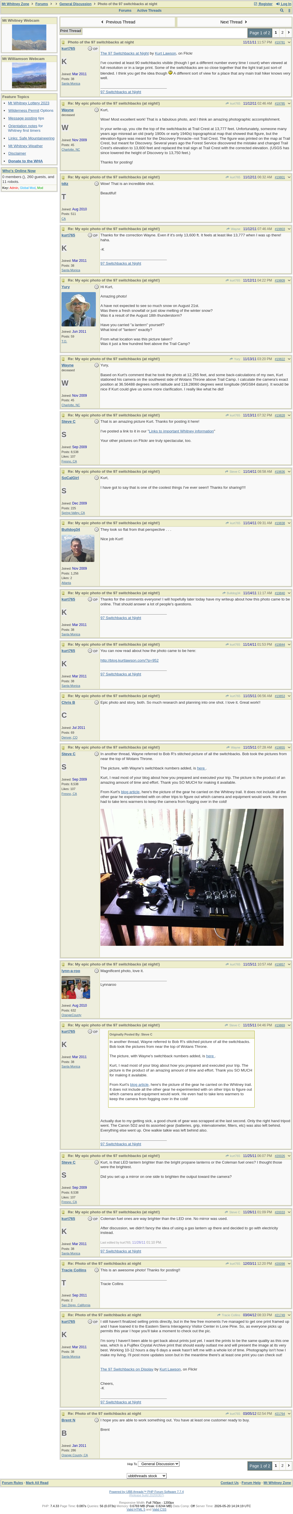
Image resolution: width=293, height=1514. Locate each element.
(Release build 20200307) (146, 1495)
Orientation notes (22, 126)
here (201, 768)
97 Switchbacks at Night (120, 92)
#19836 (280, 471)
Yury (234, 359)
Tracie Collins (228, 1315)
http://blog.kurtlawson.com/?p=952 (129, 660)
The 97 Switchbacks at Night (124, 53)
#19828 (280, 415)
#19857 (280, 964)
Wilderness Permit (23, 110)
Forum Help (251, 1483)
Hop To (132, 1464)
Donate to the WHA (25, 161)
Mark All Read (37, 1483)
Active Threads (149, 11)
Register (263, 4)
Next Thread (234, 22)
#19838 (280, 523)
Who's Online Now (18, 171)
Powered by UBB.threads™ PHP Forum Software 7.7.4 (146, 1491)
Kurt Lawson (165, 53)
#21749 (280, 1315)
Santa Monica (71, 83)
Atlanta (66, 583)
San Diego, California (76, 1305)
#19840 (280, 593)
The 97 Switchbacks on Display (126, 1369)
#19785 (280, 103)
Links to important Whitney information (181, 431)
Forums (41, 4)
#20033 (280, 1212)
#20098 (280, 1263)
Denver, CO (70, 737)
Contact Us (230, 1483)
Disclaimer (17, 153)
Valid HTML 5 (135, 1509)
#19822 (280, 359)
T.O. (64, 341)
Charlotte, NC (71, 149)
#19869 (280, 1025)
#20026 (280, 1156)
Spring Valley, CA (73, 512)
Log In (283, 4)
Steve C (232, 471)
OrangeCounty (71, 1015)
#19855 (280, 747)
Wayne (233, 229)
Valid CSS (159, 1509)
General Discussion (76, 4)
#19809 (280, 280)
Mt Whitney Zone (15, 4)
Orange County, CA (75, 1455)
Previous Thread (117, 22)
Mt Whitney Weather (25, 146)
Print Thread (70, 31)
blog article (130, 792)
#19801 (280, 177)
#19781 (280, 42)
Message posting (22, 118)
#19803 (280, 229)
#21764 (280, 1413)
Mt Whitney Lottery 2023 (28, 103)
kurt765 (232, 103)
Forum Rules (12, 1483)
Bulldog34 (231, 593)
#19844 (280, 644)
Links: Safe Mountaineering (31, 138)
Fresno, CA (69, 461)
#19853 (280, 696)
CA (64, 218)
